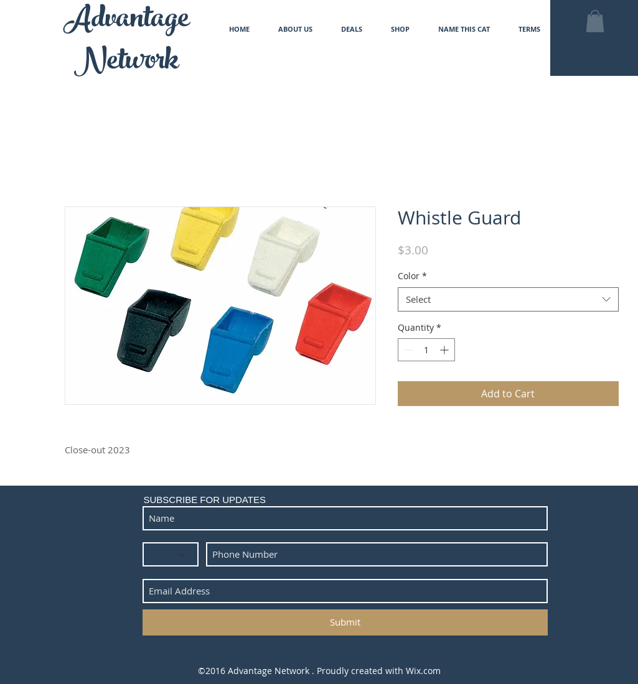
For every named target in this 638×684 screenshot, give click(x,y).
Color (412, 276)
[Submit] (345, 622)
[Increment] (445, 350)
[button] (595, 21)
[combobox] (508, 299)
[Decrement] (407, 350)
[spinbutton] (426, 350)
